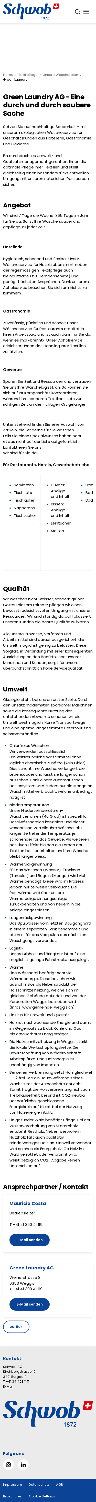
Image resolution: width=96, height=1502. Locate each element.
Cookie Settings (42, 1496)
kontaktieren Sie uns (22, 447)
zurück (16, 1326)
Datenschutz (39, 1484)
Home (8, 74)
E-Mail (8, 1386)
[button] (83, 1470)
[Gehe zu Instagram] (8, 1464)
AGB (59, 1484)
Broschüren (12, 1496)
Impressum (12, 1484)
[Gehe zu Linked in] (23, 1464)
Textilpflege (28, 74)
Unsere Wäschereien (60, 74)
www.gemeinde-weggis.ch (47, 1007)
